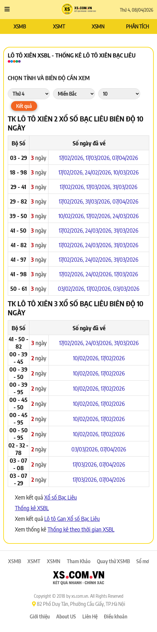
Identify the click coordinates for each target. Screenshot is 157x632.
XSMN (98, 26)
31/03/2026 (125, 186)
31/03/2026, (98, 201)
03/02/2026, (72, 288)
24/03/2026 (126, 215)
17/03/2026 (126, 274)
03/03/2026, (85, 449)
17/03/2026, (99, 157)
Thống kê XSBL (32, 507)
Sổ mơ (142, 561)
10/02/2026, (72, 215)
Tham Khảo (78, 561)
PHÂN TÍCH (137, 26)
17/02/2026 (113, 358)
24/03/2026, (99, 230)
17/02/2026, (72, 157)
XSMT (59, 26)
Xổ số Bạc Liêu (60, 497)
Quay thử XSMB (113, 561)
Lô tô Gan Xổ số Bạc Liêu (72, 518)
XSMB (20, 26)
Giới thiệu (40, 616)
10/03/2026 (126, 172)
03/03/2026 (126, 288)
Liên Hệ (90, 616)
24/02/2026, (99, 172)
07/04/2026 (125, 157)
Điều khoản (115, 616)
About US (66, 616)
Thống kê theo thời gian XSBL (80, 529)
